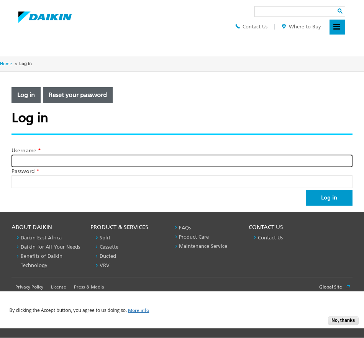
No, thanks (343, 320)
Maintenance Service (203, 246)
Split (105, 238)
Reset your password (78, 95)
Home (6, 63)
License (58, 287)
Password (25, 171)
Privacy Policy (29, 287)
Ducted (108, 256)
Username (26, 150)
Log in (26, 95)
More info (138, 310)
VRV (105, 265)
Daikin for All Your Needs (50, 247)
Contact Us (251, 27)
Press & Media (89, 287)
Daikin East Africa (41, 238)
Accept (316, 322)
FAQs (185, 228)
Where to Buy (301, 27)
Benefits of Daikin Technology (41, 260)
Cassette (109, 247)
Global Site (334, 287)
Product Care (194, 237)
